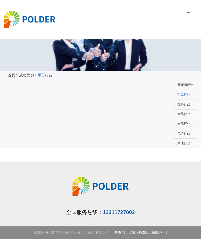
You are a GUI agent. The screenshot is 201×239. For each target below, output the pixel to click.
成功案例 (26, 75)
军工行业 (45, 75)
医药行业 (183, 104)
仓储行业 (183, 124)
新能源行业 (185, 85)
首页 (11, 75)
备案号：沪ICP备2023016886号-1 (140, 233)
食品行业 (183, 114)
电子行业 (183, 133)
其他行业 (183, 143)
